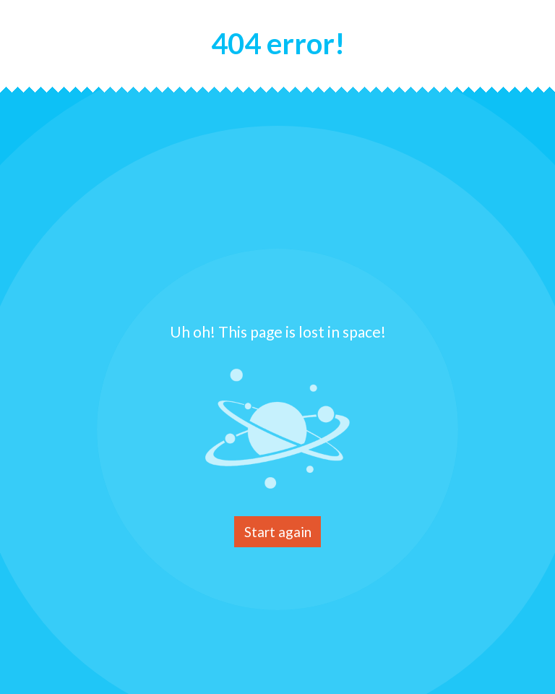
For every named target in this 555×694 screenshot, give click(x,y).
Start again (277, 531)
